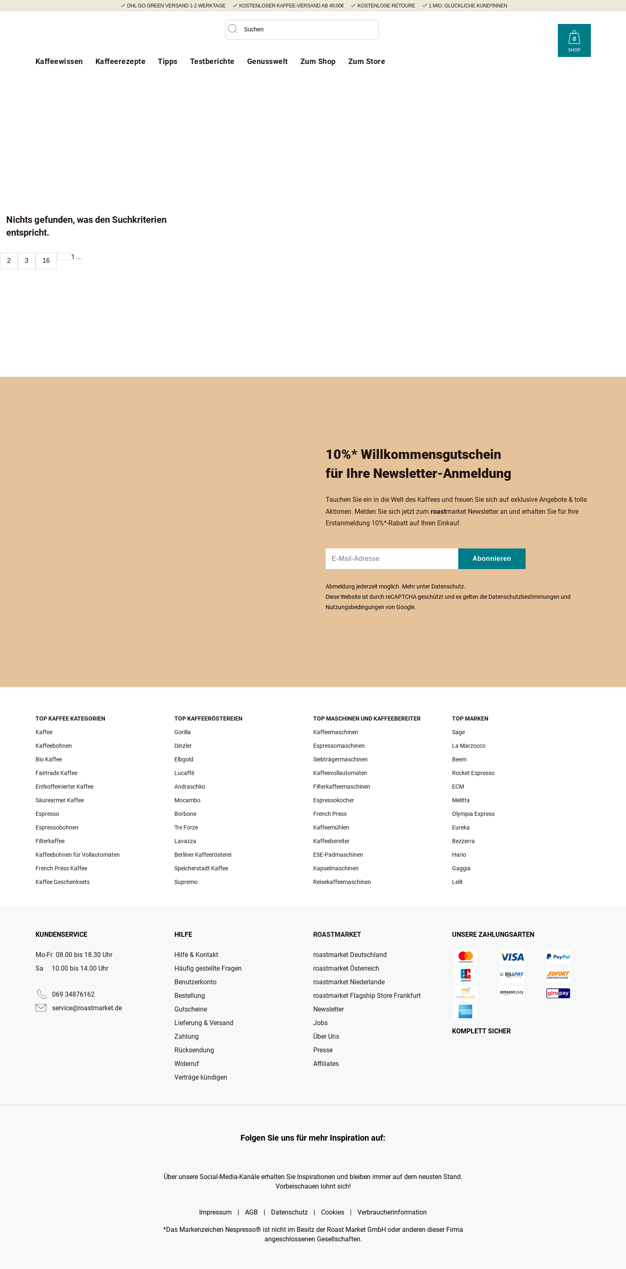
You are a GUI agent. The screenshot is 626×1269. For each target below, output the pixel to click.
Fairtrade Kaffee (56, 773)
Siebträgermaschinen (340, 759)
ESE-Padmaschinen (338, 854)
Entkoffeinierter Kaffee (64, 786)
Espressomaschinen (339, 745)
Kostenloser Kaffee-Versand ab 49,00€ (291, 6)
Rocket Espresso (473, 773)
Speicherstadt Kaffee (201, 868)
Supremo (186, 882)
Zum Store (367, 61)
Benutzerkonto (195, 982)
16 (46, 260)
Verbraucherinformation (392, 1212)
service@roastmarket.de (87, 1008)
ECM (458, 786)
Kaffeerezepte (120, 61)
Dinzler (183, 745)
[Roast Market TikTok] (494, 34)
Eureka (461, 827)
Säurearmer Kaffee (60, 800)
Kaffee (44, 732)
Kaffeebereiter (331, 841)
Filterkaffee (50, 841)
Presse (323, 1050)
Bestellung (189, 996)
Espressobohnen (57, 827)
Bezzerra (463, 841)
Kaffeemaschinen (335, 732)
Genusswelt (267, 61)
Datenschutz (447, 586)
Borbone (185, 814)
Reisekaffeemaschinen (342, 882)
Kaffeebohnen (54, 745)
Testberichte (212, 61)
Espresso (47, 814)
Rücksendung (194, 1050)
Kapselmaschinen (336, 868)
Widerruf (186, 1064)
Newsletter (328, 1009)
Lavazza (185, 841)
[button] (233, 29)
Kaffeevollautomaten (340, 773)
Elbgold (183, 759)
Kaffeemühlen (331, 827)
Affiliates (326, 1064)
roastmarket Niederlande (349, 982)
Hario (459, 854)
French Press (330, 814)
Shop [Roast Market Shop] (574, 50)
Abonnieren (492, 558)
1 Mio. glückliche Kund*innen (468, 6)
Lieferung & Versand (203, 1023)
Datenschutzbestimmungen (523, 596)
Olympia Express (473, 814)
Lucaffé (184, 773)
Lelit (457, 882)
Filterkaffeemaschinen (341, 786)
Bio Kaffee (49, 759)
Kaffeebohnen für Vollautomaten (78, 854)
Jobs (320, 1023)
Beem (459, 759)
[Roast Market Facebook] (526, 34)
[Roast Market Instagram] (479, 34)
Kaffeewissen (59, 61)
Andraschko (189, 786)
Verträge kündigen (200, 1077)
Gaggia (461, 868)
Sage (458, 732)
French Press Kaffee (61, 868)
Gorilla (182, 732)
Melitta (461, 800)
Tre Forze (186, 827)
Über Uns (326, 1036)
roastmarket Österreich (346, 968)
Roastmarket (337, 934)
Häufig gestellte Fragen (208, 968)
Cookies (332, 1212)
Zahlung (186, 1036)
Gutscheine (190, 1009)
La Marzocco (469, 745)
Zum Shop (318, 61)
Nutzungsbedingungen (355, 607)
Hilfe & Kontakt (196, 955)
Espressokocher (333, 800)
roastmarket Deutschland (350, 955)
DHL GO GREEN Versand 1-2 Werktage (176, 6)
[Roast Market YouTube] (510, 34)
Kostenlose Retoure (386, 6)
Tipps (168, 61)
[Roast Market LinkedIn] (542, 34)
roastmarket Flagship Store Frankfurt (367, 996)
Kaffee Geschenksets (63, 882)
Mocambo (187, 800)
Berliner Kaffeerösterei (202, 854)
